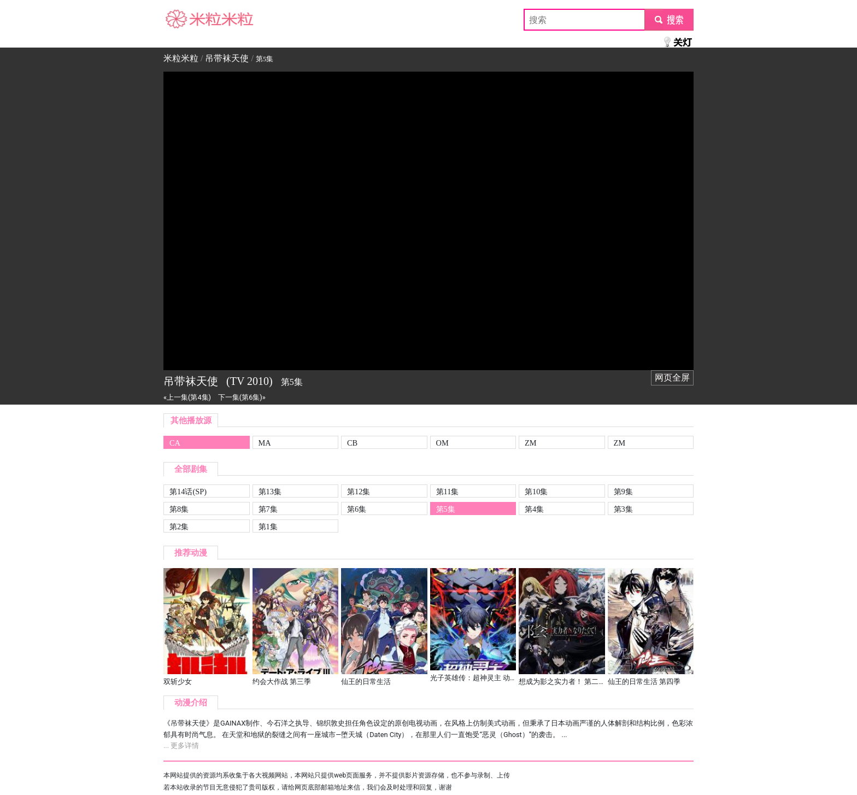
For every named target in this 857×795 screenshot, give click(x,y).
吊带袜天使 (227, 58)
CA (174, 443)
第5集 (445, 509)
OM (442, 443)
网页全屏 (672, 377)
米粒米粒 (180, 19)
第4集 (534, 509)
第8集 (179, 509)
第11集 (447, 491)
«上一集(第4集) (187, 397)
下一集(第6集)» (242, 397)
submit (668, 19)
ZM (531, 443)
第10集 (536, 491)
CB (352, 443)
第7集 (268, 509)
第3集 (623, 509)
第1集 (268, 526)
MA (265, 443)
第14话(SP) (188, 491)
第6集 (356, 509)
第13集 (270, 491)
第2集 (179, 526)
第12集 (358, 491)
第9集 (623, 491)
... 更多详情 (181, 745)
